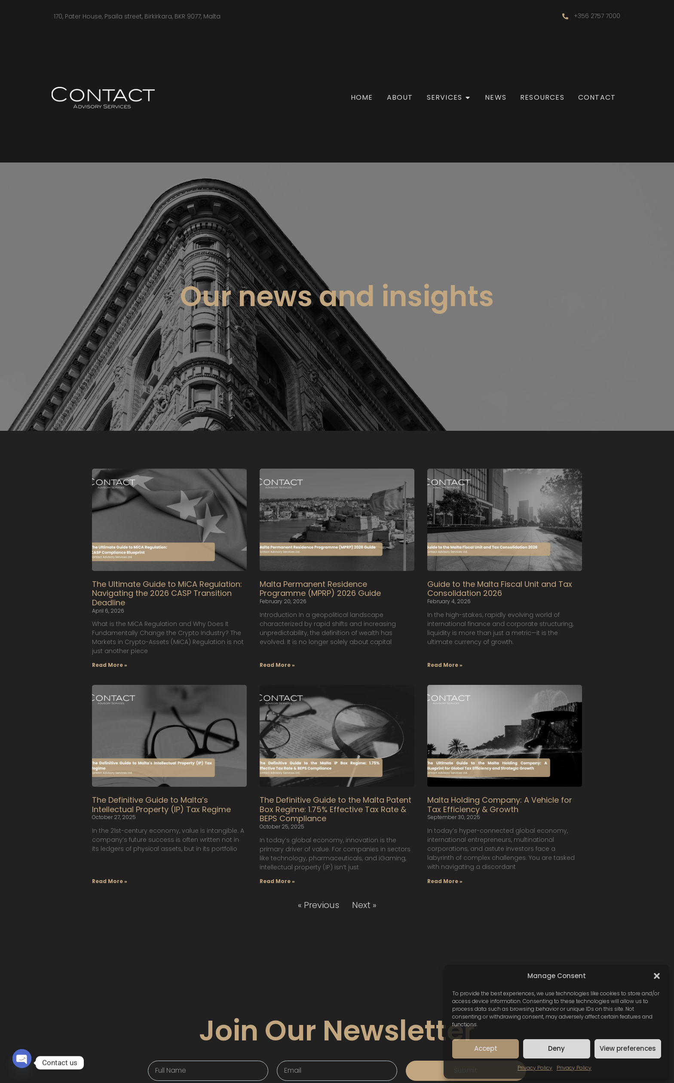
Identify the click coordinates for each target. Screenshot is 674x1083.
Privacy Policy (535, 1067)
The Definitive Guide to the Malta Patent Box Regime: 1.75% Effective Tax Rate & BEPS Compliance (335, 809)
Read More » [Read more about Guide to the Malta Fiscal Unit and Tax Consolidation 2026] (445, 665)
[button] (657, 976)
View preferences (628, 1048)
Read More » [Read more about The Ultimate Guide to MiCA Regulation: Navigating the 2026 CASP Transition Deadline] (109, 665)
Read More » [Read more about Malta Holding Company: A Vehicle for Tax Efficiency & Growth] (445, 881)
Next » (364, 905)
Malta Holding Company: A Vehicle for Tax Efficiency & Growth (499, 805)
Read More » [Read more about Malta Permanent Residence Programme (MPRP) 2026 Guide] (277, 665)
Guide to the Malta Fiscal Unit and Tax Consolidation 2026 (499, 589)
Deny (556, 1048)
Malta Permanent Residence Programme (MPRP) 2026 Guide (320, 589)
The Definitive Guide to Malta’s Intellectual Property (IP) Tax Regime (161, 805)
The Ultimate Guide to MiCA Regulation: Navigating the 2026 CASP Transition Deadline (167, 593)
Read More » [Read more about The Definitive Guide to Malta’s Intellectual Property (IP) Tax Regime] (109, 881)
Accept (485, 1048)
